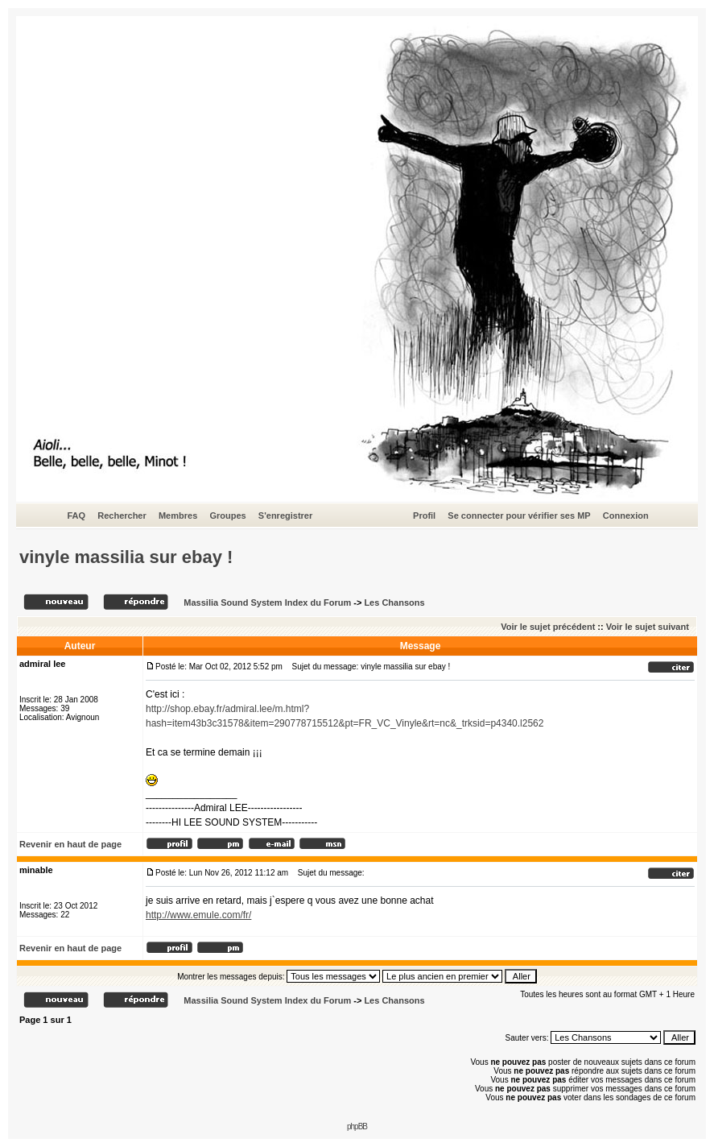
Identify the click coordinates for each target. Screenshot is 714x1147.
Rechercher (122, 515)
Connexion (626, 515)
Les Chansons (394, 602)
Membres (178, 515)
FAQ (76, 515)
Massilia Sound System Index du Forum (267, 602)
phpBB (357, 1126)
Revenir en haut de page (70, 844)
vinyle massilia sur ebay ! (126, 557)
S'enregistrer (285, 515)
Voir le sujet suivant (647, 626)
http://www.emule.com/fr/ (198, 915)
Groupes (227, 515)
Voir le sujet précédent (548, 626)
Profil (424, 515)
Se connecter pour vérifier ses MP (519, 515)
